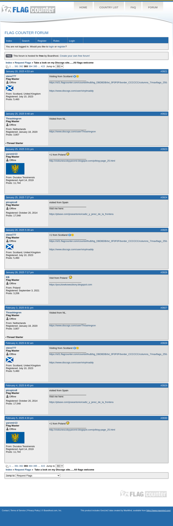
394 (30, 66)
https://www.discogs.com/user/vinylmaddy (71, 90)
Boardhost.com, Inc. (53, 510)
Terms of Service (18, 510)
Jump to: (33, 475)
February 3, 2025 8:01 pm (19, 307)
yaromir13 (11, 154)
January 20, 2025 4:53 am (20, 71)
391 (16, 66)
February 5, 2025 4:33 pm (19, 418)
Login (72, 40)
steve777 (11, 76)
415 (43, 66)
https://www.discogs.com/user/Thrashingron (72, 131)
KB (7, 277)
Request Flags (23, 62)
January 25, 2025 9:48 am (20, 113)
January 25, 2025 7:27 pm (20, 197)
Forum (152, 7)
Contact (5, 510)
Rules (56, 40)
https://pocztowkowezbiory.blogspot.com (70, 284)
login (51, 46)
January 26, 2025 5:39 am (20, 230)
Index (9, 40)
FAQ (133, 7)
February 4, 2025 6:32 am (19, 343)
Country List (108, 7)
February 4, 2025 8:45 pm (19, 385)
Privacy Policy (33, 510)
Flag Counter (28, 9)
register (61, 46)
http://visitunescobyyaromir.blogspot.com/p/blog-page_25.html (82, 160)
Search (25, 40)
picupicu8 (11, 202)
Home (83, 7)
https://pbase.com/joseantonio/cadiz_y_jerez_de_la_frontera (81, 214)
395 (35, 66)
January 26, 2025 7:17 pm (20, 272)
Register (42, 40)
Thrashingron (13, 118)
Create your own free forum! (75, 55)
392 (21, 66)
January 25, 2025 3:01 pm (20, 149)
